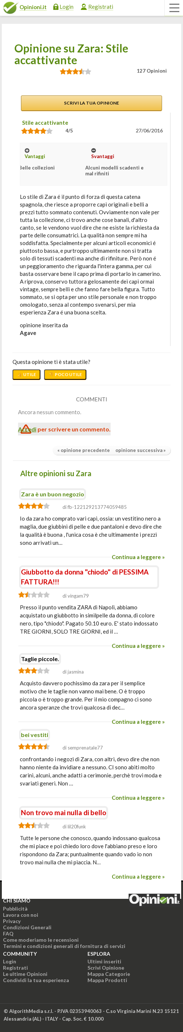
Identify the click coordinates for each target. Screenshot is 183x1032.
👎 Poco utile (65, 374)
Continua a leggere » (138, 557)
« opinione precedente (83, 450)
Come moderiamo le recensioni (41, 940)
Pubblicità (15, 908)
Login (66, 6)
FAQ (8, 933)
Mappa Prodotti (107, 980)
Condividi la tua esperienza (36, 980)
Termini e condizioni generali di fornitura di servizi (64, 946)
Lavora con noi (20, 915)
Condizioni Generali (27, 927)
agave (28, 332)
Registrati (100, 6)
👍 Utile (26, 374)
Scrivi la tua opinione (91, 103)
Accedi (27, 429)
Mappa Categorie (108, 974)
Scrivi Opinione (105, 967)
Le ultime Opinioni (25, 974)
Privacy (12, 921)
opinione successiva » (140, 450)
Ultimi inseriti (104, 961)
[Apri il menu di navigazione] (173, 8)
